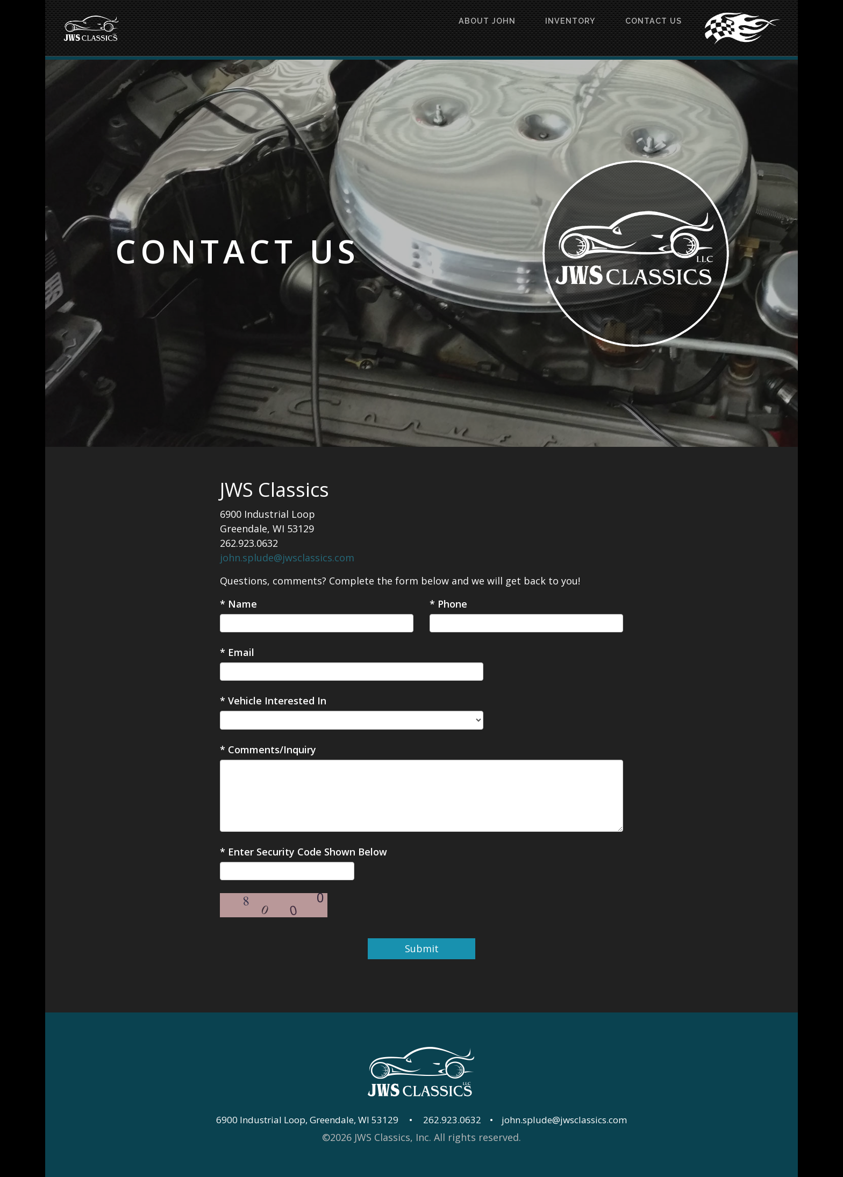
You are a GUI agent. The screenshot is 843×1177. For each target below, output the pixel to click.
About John (453, 28)
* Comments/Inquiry (268, 749)
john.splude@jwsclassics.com (287, 557)
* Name (238, 603)
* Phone (448, 603)
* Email (237, 652)
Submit (422, 948)
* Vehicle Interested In (273, 700)
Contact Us (646, 28)
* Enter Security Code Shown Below (303, 851)
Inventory (550, 28)
